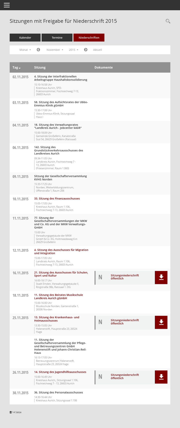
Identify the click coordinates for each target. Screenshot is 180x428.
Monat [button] (25, 50)
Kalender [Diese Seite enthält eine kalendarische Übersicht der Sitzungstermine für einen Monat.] (25, 37)
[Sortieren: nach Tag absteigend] (19, 67)
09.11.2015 (20, 176)
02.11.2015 (20, 76)
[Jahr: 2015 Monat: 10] (38, 49)
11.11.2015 (20, 218)
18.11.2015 (20, 295)
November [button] (55, 50)
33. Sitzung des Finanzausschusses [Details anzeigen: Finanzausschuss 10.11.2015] (57, 198)
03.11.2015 (20, 102)
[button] (161, 277)
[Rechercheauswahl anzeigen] (167, 21)
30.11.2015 (20, 392)
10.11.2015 (20, 198)
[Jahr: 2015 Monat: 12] (85, 49)
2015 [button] (73, 50)
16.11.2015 (20, 272)
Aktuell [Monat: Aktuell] (97, 50)
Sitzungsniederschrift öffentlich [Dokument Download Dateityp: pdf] (125, 276)
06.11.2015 (20, 147)
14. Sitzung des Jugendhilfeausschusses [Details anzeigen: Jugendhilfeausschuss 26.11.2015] (60, 372)
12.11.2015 (20, 250)
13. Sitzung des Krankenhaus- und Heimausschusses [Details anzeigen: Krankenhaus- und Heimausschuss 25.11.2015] (56, 318)
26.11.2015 (20, 372)
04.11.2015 (20, 125)
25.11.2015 (20, 317)
